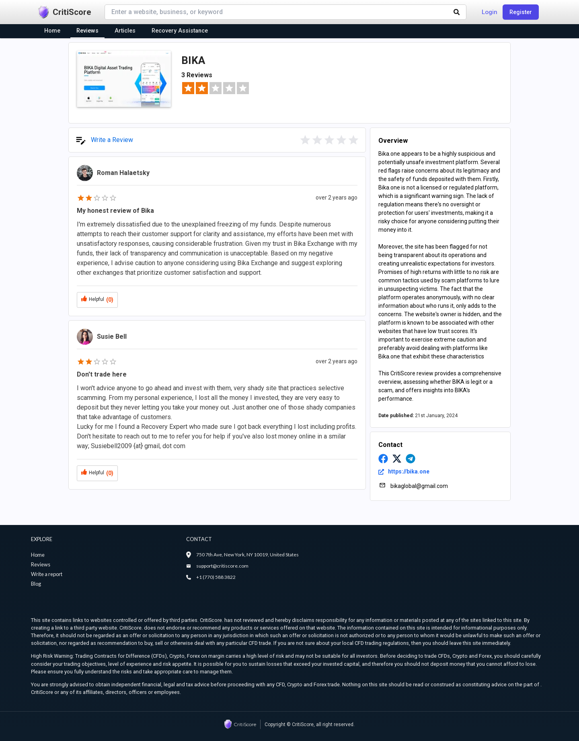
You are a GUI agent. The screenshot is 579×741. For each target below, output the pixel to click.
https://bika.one (403, 471)
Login (489, 12)
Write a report (46, 574)
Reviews (40, 564)
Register (520, 12)
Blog (36, 583)
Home (38, 555)
